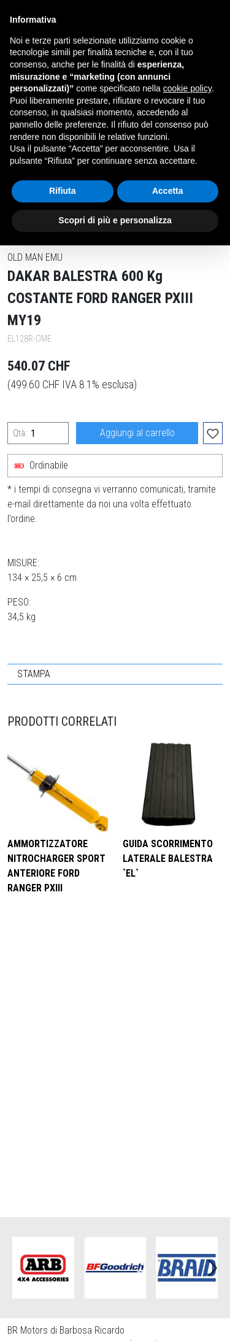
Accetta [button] (167, 191)
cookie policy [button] (187, 88)
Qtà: (20, 433)
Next (213, 1268)
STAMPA (33, 674)
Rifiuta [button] (62, 191)
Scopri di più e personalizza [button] (114, 220)
